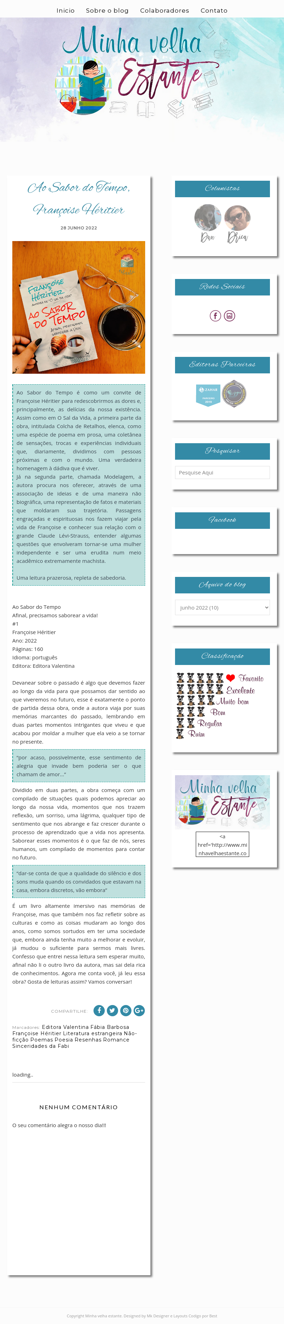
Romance (116, 1040)
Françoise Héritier (37, 1033)
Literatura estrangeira (92, 1033)
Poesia (63, 1040)
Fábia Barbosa (109, 1027)
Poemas (41, 1040)
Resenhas (88, 1040)
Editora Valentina (65, 1027)
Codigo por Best (202, 1315)
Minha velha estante (103, 1315)
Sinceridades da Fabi (40, 1046)
